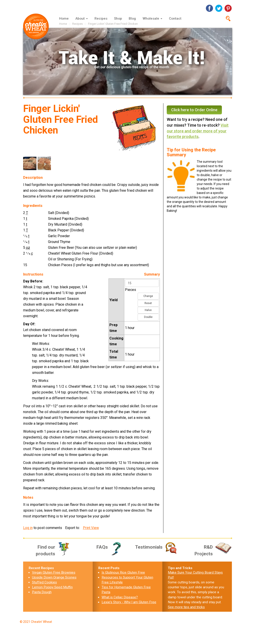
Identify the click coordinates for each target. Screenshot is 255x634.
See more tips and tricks (186, 607)
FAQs (110, 547)
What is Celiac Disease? (120, 597)
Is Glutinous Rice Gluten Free (123, 572)
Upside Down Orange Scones (54, 577)
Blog (132, 18)
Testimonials (156, 547)
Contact (175, 18)
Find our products (53, 550)
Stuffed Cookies (44, 582)
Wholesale (152, 18)
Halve (148, 310)
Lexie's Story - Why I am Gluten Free (129, 602)
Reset (148, 303)
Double (148, 317)
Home (64, 18)
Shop (118, 18)
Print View (91, 528)
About (81, 18)
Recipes (100, 18)
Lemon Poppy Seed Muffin (52, 587)
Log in (28, 528)
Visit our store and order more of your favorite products (198, 131)
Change (148, 296)
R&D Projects (213, 550)
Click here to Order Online (194, 109)
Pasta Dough (42, 592)
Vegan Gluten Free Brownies (53, 572)
